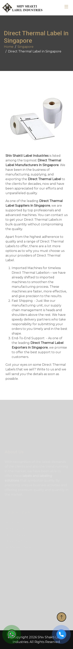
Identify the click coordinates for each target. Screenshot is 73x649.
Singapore (25, 47)
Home (8, 47)
